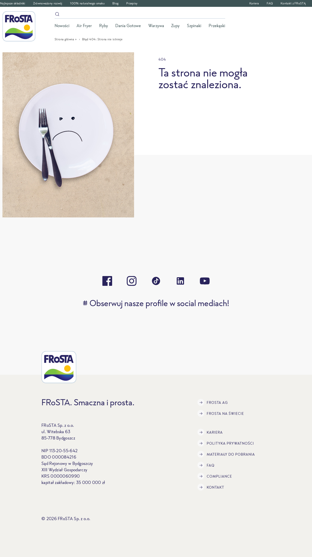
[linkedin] (180, 281)
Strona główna (64, 39)
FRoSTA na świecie (220, 413)
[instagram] (131, 281)
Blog (115, 3)
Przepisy (131, 3)
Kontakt (210, 487)
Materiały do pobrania (226, 454)
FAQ (270, 3)
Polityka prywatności (225, 443)
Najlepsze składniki (12, 3)
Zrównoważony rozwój (47, 3)
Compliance (214, 476)
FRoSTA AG (212, 402)
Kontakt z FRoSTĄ (293, 3)
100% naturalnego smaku (87, 3)
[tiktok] (156, 281)
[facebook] (107, 281)
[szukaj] (140, 15)
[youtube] (205, 281)
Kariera (254, 3)
